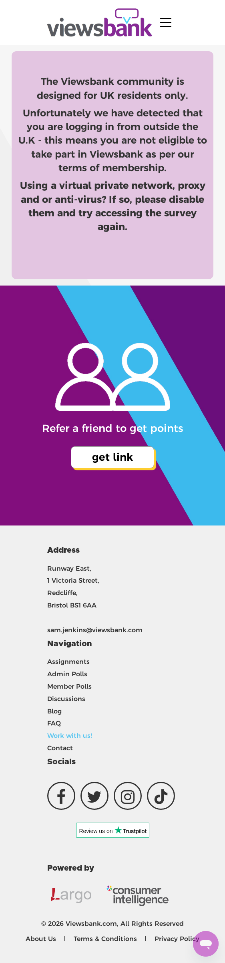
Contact (60, 748)
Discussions (66, 699)
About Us (41, 939)
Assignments (68, 661)
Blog (54, 711)
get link (112, 457)
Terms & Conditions (105, 939)
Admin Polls (67, 674)
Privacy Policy (177, 939)
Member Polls (69, 686)
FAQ (54, 723)
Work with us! (69, 735)
